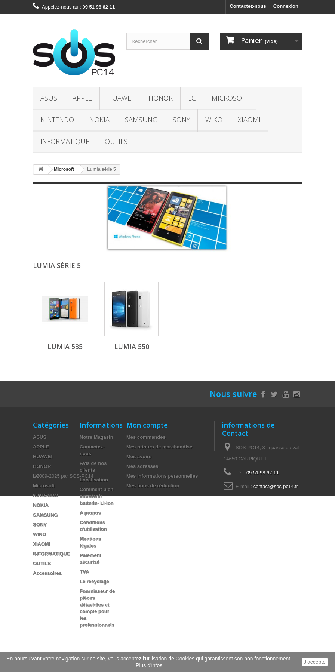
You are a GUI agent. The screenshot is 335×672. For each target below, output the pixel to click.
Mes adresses (142, 466)
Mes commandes (146, 437)
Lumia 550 (131, 346)
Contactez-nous (248, 6)
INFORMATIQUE (64, 141)
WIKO (213, 119)
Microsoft (230, 97)
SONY (181, 119)
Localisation (94, 480)
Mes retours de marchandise (159, 447)
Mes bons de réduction (152, 485)
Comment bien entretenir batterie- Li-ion (96, 496)
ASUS (48, 97)
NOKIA (99, 119)
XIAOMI (249, 119)
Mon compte (147, 424)
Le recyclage (94, 581)
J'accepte (315, 662)
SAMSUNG (141, 119)
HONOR (160, 97)
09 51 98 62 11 (262, 472)
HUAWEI (120, 97)
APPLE (82, 97)
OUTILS (116, 141)
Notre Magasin (96, 437)
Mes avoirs (138, 456)
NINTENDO (57, 119)
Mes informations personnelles (162, 476)
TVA (84, 571)
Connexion (285, 6)
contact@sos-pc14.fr (275, 486)
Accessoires (47, 573)
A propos (90, 512)
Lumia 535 (65, 346)
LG (192, 97)
